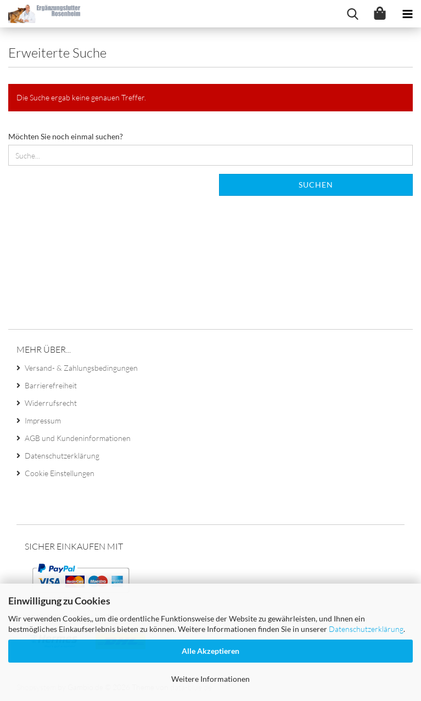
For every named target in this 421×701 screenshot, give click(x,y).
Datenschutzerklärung (366, 629)
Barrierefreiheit (51, 385)
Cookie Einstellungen (59, 473)
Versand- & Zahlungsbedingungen (81, 367)
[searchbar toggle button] (352, 13)
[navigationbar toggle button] (407, 13)
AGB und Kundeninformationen (78, 438)
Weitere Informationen (210, 678)
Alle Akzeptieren (210, 650)
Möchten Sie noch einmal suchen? (65, 136)
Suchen (316, 184)
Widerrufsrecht (51, 403)
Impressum (43, 420)
